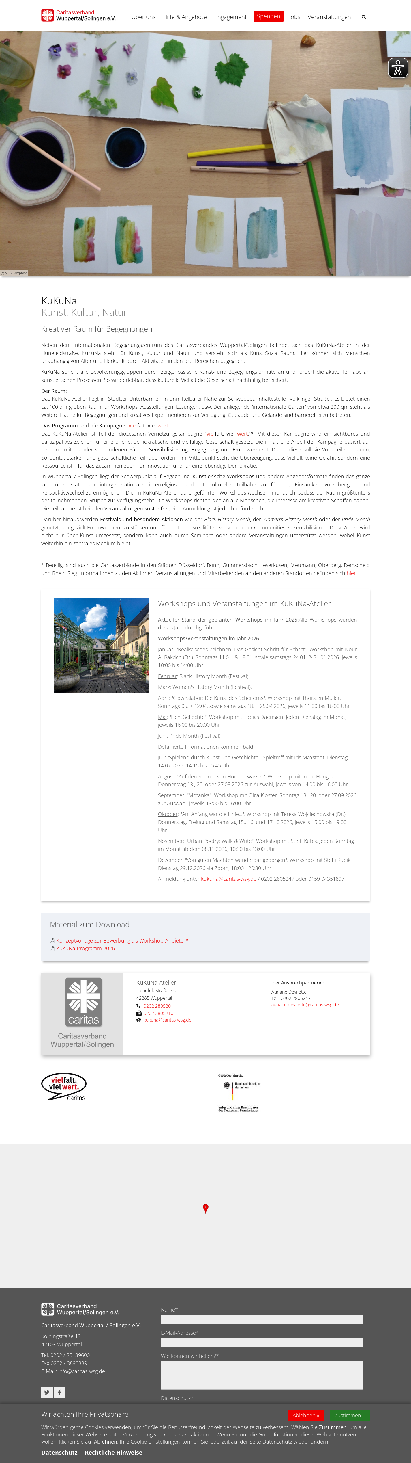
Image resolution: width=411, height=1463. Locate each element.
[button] (363, 17)
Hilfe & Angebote (185, 17)
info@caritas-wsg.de (81, 1371)
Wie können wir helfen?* (190, 1355)
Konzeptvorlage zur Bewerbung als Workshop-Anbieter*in (121, 941)
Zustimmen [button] (348, 1415)
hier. (352, 573)
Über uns (143, 17)
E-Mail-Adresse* (180, 1332)
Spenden (268, 16)
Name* (169, 1309)
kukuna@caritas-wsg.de (228, 878)
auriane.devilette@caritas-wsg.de (305, 1004)
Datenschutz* (177, 1398)
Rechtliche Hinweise (113, 1452)
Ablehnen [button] (304, 1415)
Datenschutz (59, 1452)
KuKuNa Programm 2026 (82, 949)
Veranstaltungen (329, 17)
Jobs (294, 17)
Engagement (230, 17)
